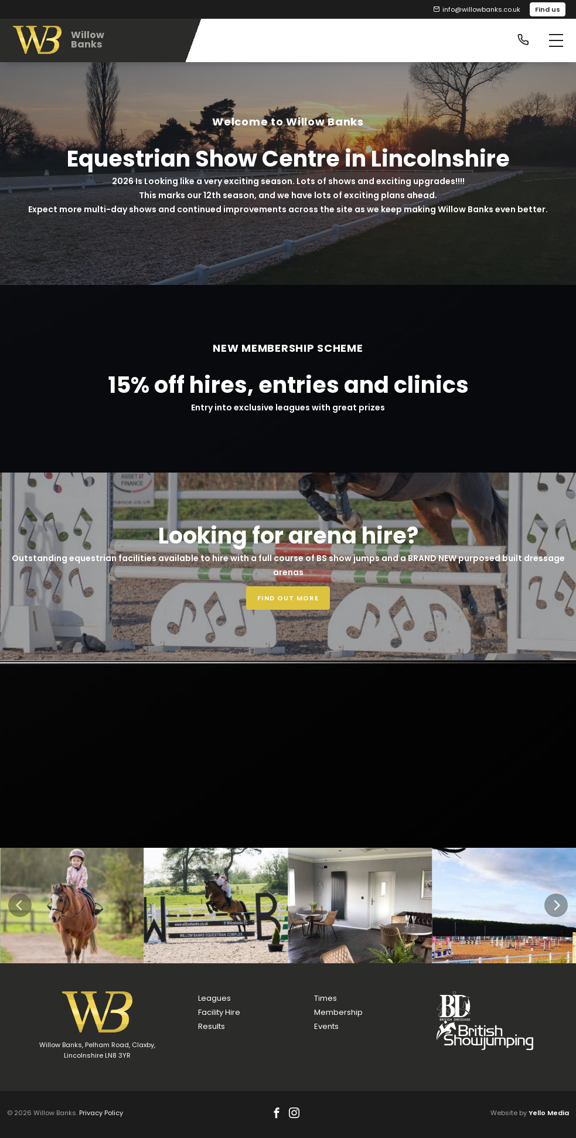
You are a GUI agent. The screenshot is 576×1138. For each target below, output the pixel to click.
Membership (338, 1012)
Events (326, 1026)
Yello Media (549, 1112)
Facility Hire (219, 1012)
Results (211, 1026)
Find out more (287, 598)
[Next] (556, 905)
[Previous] (20, 905)
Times (325, 998)
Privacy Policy (101, 1112)
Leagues (214, 998)
